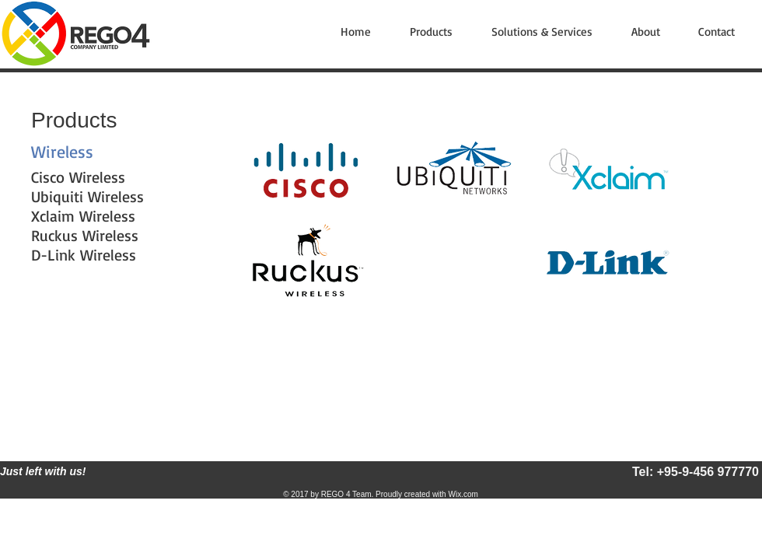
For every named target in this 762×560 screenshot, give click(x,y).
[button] (439, 31)
